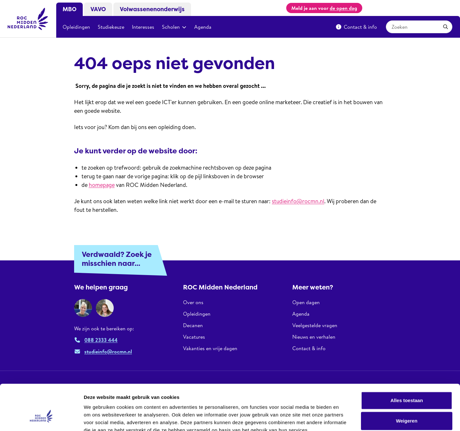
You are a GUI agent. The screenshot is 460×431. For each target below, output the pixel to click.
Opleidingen (76, 26)
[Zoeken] (445, 27)
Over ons (193, 302)
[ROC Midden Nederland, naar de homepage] (28, 19)
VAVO (98, 9)
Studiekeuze (111, 26)
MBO (69, 9)
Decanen (193, 325)
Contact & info (356, 26)
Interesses (143, 26)
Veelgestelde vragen (314, 325)
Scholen (174, 26)
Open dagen (306, 302)
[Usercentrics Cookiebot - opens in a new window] (41, 418)
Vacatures (194, 336)
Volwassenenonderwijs (152, 9)
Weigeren (406, 383)
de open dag (343, 8)
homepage (102, 185)
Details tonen (345, 418)
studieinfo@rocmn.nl (298, 201)
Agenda (202, 26)
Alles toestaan (406, 363)
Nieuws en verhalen (313, 336)
